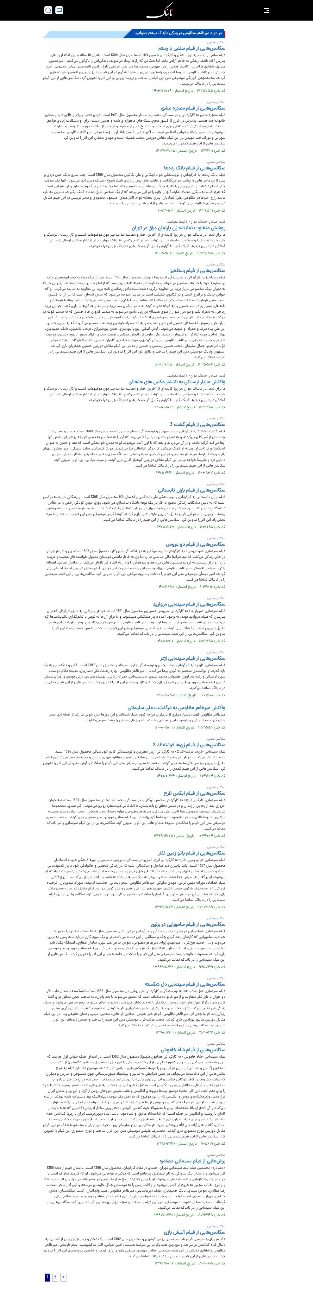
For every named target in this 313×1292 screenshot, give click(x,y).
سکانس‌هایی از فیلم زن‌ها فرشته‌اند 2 (189, 745)
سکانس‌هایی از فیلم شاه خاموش (193, 1050)
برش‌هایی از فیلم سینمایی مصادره (192, 1161)
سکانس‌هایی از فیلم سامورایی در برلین (188, 925)
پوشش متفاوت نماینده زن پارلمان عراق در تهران (178, 228)
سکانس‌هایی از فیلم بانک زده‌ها (194, 168)
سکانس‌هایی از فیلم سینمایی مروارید (189, 604)
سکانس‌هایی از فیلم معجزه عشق (193, 108)
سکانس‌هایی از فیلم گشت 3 (197, 425)
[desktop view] (59, 10)
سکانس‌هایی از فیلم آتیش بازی (194, 1233)
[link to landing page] (159, 10)
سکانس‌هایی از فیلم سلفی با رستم (191, 49)
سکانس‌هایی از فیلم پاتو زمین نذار (191, 853)
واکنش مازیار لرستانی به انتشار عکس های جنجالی (176, 382)
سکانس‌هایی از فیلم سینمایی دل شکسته (185, 985)
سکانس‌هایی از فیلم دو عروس (195, 545)
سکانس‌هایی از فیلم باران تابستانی (191, 490)
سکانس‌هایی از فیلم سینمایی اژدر (192, 659)
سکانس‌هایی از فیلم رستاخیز (197, 271)
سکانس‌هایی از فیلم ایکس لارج (194, 794)
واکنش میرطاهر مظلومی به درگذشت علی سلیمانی (176, 708)
